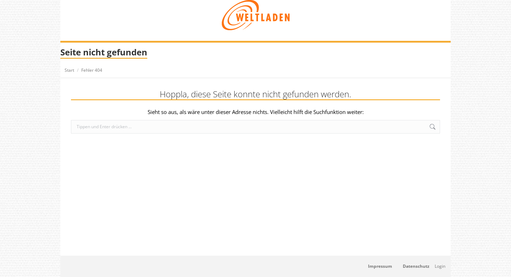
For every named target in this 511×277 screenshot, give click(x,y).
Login (440, 266)
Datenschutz (416, 266)
